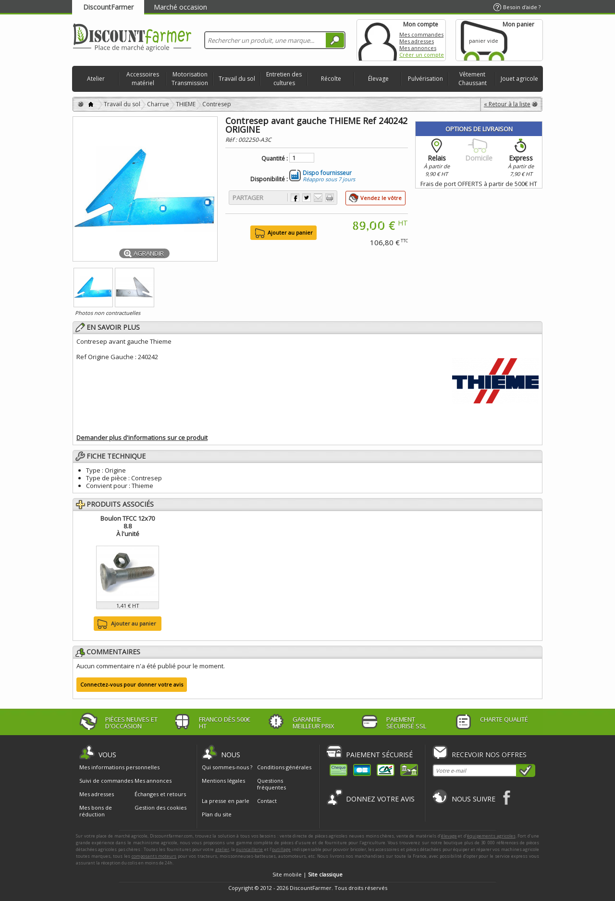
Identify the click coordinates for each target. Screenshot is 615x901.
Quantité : (274, 159)
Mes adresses (416, 41)
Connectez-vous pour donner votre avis (131, 684)
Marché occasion (180, 7)
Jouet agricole (519, 79)
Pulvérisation (425, 79)
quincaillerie (249, 849)
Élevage (378, 79)
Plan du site (217, 814)
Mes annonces (417, 47)
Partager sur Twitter (306, 197)
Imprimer (329, 197)
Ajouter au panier (125, 624)
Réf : (231, 140)
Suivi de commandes (106, 780)
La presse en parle (225, 800)
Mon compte (377, 40)
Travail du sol (237, 79)
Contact (267, 800)
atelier (222, 849)
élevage (449, 836)
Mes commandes (421, 34)
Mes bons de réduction (95, 811)
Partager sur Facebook (295, 197)
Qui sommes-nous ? (227, 767)
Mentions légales (223, 780)
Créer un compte (421, 54)
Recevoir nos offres (489, 754)
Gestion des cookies (160, 807)
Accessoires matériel (142, 78)
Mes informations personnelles (119, 767)
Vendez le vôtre (381, 197)
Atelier (96, 79)
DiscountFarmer (108, 7)
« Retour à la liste (507, 104)
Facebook (507, 797)
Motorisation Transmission (190, 78)
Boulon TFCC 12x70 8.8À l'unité (127, 526)
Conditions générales (284, 767)
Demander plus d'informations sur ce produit (142, 437)
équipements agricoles (491, 836)
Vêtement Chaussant (472, 78)
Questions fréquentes (271, 784)
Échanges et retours (160, 794)
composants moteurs (154, 856)
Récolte (331, 79)
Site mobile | (307, 874)
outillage (281, 849)
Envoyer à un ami (318, 197)
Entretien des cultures (284, 78)
